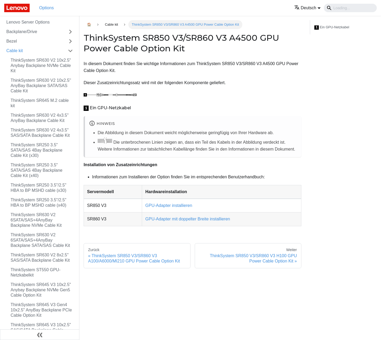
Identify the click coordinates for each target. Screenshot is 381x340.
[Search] (350, 8)
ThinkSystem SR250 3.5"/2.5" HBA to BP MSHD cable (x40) (38, 202)
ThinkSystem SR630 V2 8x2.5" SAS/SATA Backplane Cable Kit (40, 257)
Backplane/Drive (21, 31)
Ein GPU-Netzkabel (331, 27)
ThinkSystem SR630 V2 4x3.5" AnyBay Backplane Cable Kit (40, 118)
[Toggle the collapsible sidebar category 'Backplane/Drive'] (70, 32)
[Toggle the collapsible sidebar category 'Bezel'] (70, 41)
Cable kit (14, 50)
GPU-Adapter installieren (168, 205)
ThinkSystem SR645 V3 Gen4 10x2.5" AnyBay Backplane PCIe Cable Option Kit (41, 310)
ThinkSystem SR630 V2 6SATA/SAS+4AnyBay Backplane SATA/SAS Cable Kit (40, 240)
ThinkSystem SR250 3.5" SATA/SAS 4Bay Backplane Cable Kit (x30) (36, 150)
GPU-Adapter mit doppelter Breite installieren (187, 219)
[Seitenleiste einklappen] (39, 334)
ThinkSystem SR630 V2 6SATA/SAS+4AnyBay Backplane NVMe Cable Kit (36, 220)
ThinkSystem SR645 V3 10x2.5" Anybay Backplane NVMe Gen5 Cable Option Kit (41, 289)
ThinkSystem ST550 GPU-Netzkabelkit (36, 272)
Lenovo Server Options (28, 22)
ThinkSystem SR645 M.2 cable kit (40, 103)
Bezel (11, 41)
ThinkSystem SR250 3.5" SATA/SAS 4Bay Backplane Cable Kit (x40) (36, 170)
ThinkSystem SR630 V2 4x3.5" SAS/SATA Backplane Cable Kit (40, 133)
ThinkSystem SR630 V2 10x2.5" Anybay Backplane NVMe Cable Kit (41, 65)
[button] (307, 8)
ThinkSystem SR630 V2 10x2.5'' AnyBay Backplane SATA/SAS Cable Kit (41, 85)
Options (46, 8)
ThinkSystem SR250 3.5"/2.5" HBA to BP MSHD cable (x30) (38, 188)
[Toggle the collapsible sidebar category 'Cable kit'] (70, 51)
